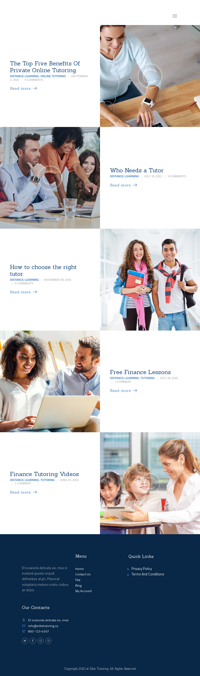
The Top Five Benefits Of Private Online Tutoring (45, 67)
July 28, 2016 (169, 378)
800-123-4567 (38, 631)
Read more (20, 88)
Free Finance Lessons (140, 372)
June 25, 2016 (69, 480)
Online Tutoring (53, 76)
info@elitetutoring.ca (43, 625)
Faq (77, 579)
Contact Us (83, 574)
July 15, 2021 (153, 176)
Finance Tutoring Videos (44, 474)
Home (79, 568)
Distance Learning (24, 76)
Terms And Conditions (148, 574)
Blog (78, 585)
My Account (83, 590)
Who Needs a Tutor (137, 170)
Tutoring (147, 378)
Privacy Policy (142, 568)
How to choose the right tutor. (43, 270)
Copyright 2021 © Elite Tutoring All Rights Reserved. (100, 669)
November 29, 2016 (57, 279)
